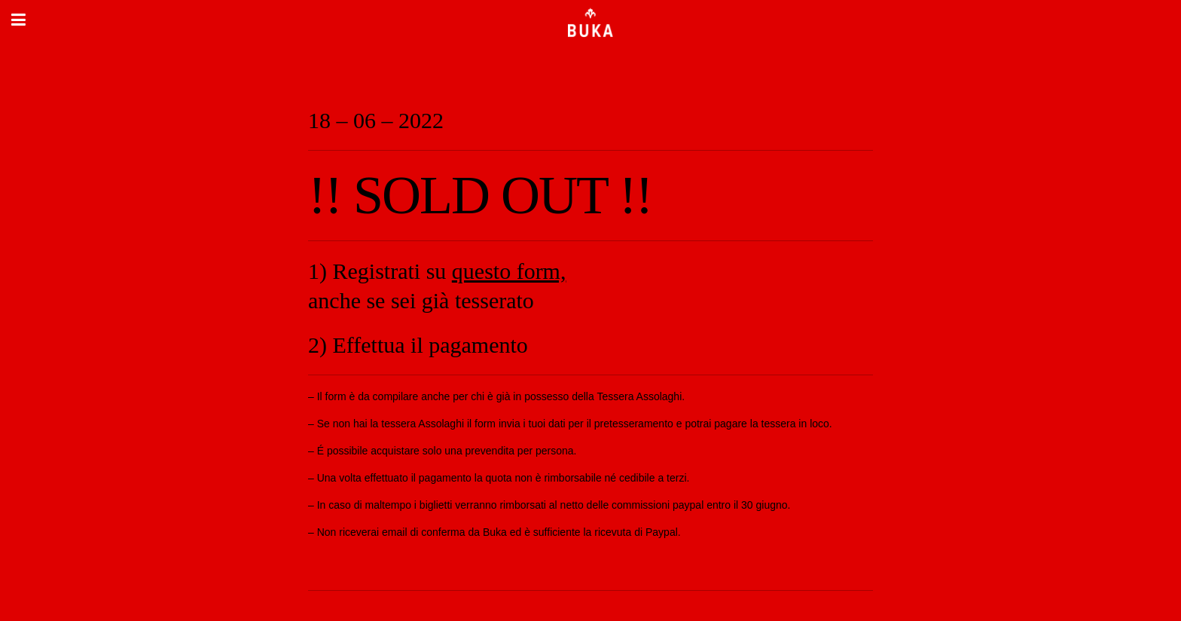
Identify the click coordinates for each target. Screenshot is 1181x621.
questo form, (509, 270)
